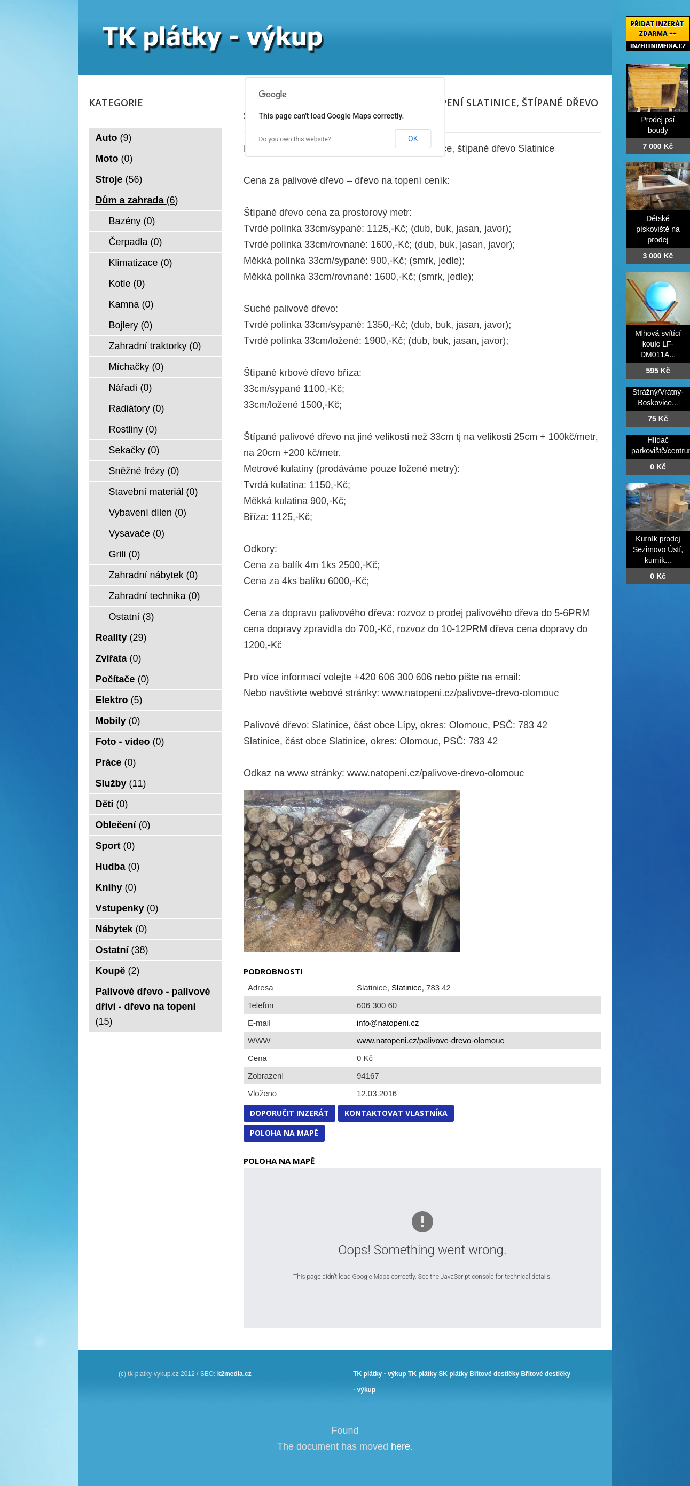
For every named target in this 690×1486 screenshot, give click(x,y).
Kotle (127, 283)
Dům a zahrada (137, 200)
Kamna (131, 304)
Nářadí (130, 387)
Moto (114, 158)
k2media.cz (234, 1374)
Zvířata (119, 658)
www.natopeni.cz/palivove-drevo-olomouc (430, 1040)
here (400, 1446)
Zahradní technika (154, 596)
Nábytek (121, 929)
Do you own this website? (295, 139)
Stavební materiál (153, 491)
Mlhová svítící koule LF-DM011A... (658, 344)
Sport (115, 845)
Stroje (119, 179)
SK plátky (453, 1374)
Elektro (119, 700)
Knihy (116, 887)
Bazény (132, 221)
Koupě (118, 970)
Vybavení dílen (147, 512)
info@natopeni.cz (388, 1022)
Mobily (118, 721)
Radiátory (136, 408)
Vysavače (136, 533)
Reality (121, 637)
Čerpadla (135, 242)
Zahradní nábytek (153, 575)
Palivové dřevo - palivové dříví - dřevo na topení (153, 1006)
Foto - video (130, 741)
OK (413, 139)
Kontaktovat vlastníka (396, 1113)
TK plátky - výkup (379, 1374)
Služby (121, 783)
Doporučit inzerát (289, 1113)
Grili (124, 554)
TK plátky (422, 1374)
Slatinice (406, 987)
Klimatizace (140, 262)
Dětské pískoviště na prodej (658, 229)
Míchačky (136, 366)
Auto (114, 137)
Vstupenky (127, 908)
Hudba (118, 866)
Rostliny (133, 429)
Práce (116, 762)
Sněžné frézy (144, 471)
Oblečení (123, 825)
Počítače (123, 679)
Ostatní (131, 616)
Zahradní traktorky (155, 346)
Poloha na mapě (284, 1133)
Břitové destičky (494, 1374)
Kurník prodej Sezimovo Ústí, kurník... (658, 549)
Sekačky (134, 450)
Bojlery (131, 325)
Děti (112, 804)
